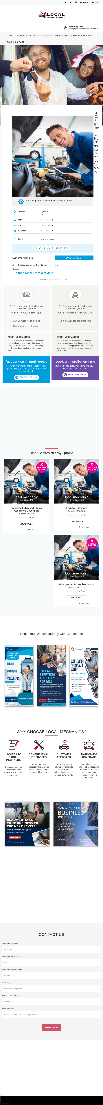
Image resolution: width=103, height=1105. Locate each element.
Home (9, 36)
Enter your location (10, 1008)
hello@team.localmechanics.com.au (84, 29)
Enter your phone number (12, 969)
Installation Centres (58, 36)
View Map (33, 530)
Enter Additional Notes (11, 995)
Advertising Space (83, 36)
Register (84, 2)
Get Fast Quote (26, 377)
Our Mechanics (36, 36)
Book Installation (75, 374)
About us (20, 36)
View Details (26, 524)
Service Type (7, 982)
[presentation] (5, 1099)
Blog (9, 42)
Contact (19, 42)
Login (95, 2)
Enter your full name (10, 943)
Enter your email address (12, 956)
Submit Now (51, 1027)
